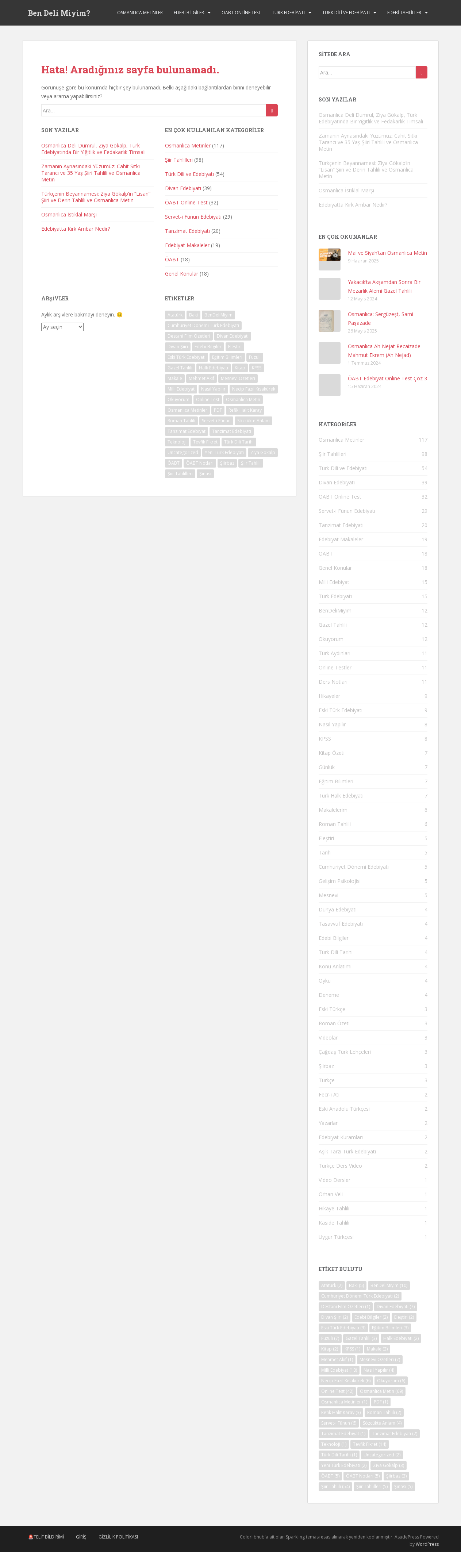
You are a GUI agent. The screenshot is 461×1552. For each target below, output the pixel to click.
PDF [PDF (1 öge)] (218, 410)
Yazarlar (328, 1122)
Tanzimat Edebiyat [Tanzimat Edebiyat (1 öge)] (186, 431)
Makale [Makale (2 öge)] (175, 378)
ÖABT (172, 259)
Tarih (325, 852)
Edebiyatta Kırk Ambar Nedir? (75, 228)
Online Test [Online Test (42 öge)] (207, 399)
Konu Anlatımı (335, 966)
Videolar (328, 1037)
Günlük (327, 767)
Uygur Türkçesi (336, 1236)
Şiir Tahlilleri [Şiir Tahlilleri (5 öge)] (180, 473)
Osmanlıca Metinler (140, 12)
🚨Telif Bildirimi (46, 1537)
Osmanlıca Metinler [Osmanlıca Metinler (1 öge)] (187, 410)
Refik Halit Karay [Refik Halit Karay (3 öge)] (245, 410)
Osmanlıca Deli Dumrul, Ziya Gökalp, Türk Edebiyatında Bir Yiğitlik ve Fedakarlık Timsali (93, 148)
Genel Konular (181, 273)
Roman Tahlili (335, 824)
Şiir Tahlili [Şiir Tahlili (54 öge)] (251, 463)
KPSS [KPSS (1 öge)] (256, 368)
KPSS (325, 738)
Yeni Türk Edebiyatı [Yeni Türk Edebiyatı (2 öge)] (224, 452)
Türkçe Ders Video (340, 1165)
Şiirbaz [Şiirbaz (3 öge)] (227, 463)
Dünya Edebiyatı (338, 909)
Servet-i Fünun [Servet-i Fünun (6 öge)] (216, 421)
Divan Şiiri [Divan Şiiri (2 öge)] (178, 346)
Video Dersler (334, 1179)
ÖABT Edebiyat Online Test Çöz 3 (387, 378)
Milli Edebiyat (334, 582)
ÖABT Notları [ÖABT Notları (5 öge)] (200, 463)
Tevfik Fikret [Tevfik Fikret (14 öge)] (205, 442)
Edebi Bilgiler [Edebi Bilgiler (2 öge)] (208, 346)
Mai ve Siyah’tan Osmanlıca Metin (387, 252)
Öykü (325, 980)
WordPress (427, 1544)
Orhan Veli (331, 1194)
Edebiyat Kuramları (341, 1137)
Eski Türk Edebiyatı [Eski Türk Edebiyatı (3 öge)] (186, 357)
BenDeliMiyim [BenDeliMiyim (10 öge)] (218, 315)
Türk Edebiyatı (288, 12)
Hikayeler (329, 695)
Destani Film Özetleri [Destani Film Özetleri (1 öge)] (189, 336)
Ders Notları (333, 681)
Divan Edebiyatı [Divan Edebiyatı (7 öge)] (233, 336)
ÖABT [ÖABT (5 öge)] (174, 463)
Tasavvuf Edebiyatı (341, 923)
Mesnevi (328, 895)
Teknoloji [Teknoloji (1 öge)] (177, 442)
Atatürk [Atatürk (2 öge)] (175, 315)
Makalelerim (333, 809)
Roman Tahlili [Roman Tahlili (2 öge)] (181, 421)
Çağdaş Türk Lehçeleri (345, 1051)
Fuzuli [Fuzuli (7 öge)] (255, 357)
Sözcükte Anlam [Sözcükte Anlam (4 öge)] (253, 421)
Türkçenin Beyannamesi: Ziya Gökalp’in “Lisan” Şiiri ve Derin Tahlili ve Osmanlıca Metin (95, 197)
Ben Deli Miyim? (59, 13)
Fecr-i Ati (329, 1094)
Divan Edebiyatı (183, 188)
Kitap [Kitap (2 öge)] (240, 368)
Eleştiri (326, 838)
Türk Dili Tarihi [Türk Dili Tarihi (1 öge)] (239, 442)
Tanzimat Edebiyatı (187, 230)
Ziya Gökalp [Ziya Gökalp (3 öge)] (262, 452)
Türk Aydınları (334, 653)
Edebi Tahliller (404, 12)
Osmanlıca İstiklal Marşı (69, 214)
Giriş (81, 1537)
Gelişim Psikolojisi (340, 880)
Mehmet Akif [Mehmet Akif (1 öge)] (201, 378)
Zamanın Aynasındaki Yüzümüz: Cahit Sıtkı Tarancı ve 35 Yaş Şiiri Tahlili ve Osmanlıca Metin (91, 173)
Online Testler (335, 667)
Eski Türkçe (332, 1009)
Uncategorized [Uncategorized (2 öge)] (183, 452)
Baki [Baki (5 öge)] (193, 315)
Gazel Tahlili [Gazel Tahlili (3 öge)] (180, 368)
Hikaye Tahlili (334, 1208)
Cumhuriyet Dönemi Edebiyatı (354, 866)
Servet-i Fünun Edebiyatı (193, 216)
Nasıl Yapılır (332, 724)
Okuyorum (331, 638)
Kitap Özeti (332, 752)
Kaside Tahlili (334, 1222)
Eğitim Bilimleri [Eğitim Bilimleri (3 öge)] (227, 357)
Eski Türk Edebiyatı (340, 710)
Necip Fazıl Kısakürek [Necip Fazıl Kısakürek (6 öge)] (253, 389)
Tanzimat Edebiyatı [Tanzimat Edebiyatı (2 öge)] (231, 431)
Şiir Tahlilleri (179, 159)
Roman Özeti (334, 1023)
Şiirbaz (326, 1066)
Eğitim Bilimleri (336, 781)
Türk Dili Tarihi (336, 952)
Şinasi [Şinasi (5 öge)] (205, 473)
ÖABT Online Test (241, 12)
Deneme (329, 994)
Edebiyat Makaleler (187, 245)
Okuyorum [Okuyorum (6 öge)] (178, 399)
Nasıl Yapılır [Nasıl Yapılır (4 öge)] (213, 389)
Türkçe (327, 1080)
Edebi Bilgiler (189, 12)
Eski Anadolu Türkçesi (344, 1108)
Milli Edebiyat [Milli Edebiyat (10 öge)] (181, 389)
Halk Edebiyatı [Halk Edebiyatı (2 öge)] (213, 368)
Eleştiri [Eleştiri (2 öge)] (235, 346)
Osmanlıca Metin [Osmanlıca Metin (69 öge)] (243, 399)
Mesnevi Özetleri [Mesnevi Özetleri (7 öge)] (238, 378)
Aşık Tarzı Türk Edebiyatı (347, 1151)
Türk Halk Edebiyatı (341, 795)
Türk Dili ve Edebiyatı (346, 12)
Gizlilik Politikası (118, 1537)
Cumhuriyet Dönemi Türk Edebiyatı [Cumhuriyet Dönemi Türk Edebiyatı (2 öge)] (203, 325)
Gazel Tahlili (333, 624)
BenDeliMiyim (335, 610)
